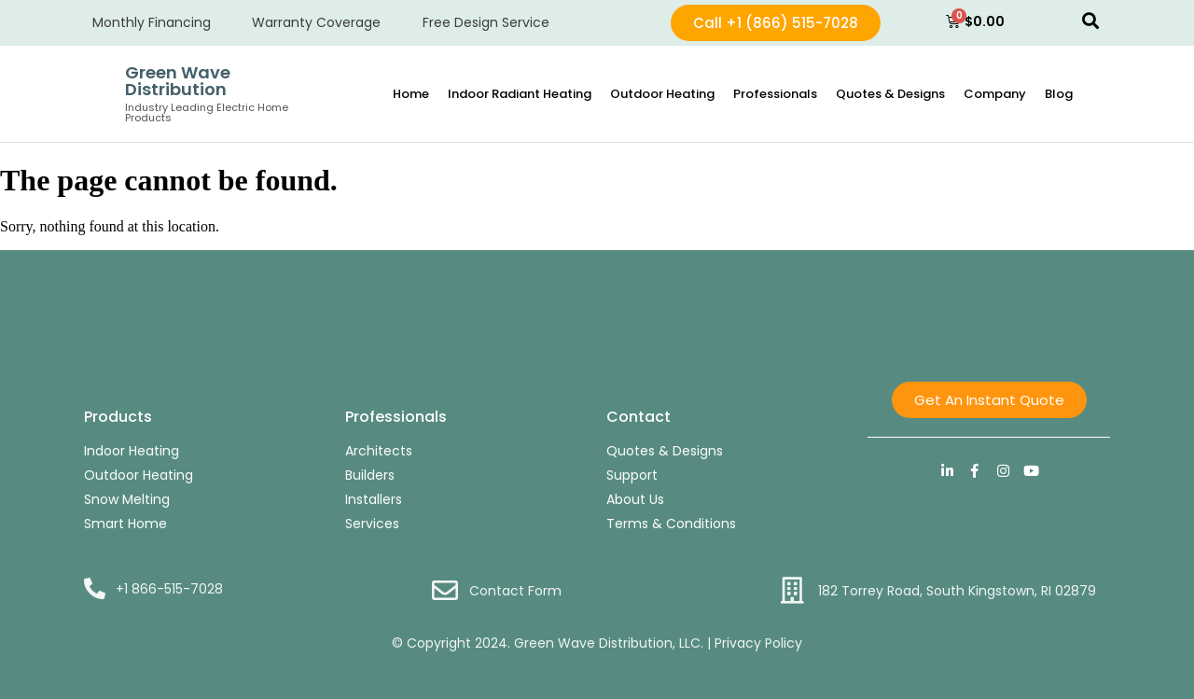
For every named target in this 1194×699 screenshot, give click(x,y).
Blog (1059, 94)
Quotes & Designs (890, 94)
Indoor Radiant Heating (519, 94)
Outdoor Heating (662, 94)
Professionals (775, 94)
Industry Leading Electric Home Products (206, 112)
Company (995, 94)
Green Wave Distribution (177, 81)
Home (411, 94)
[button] (1090, 20)
